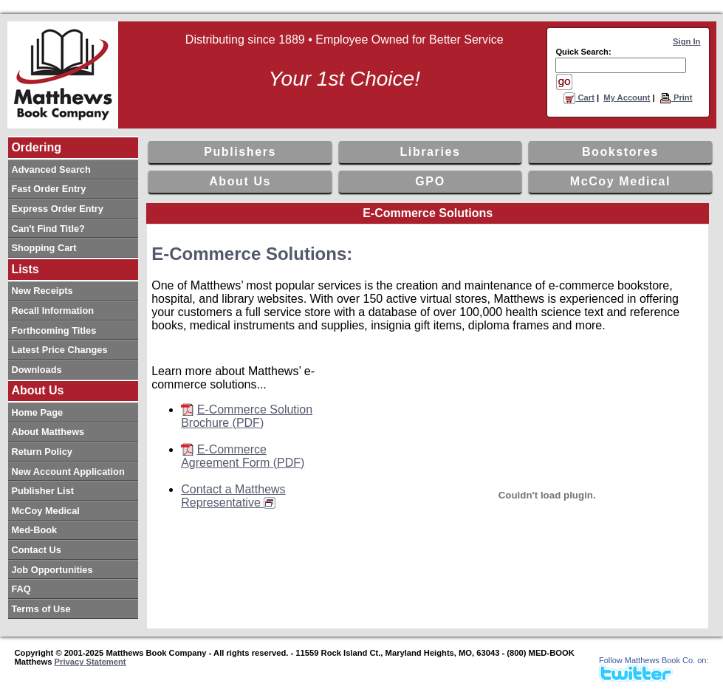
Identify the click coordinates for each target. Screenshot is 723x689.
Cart (578, 97)
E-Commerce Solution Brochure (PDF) (246, 416)
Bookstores (620, 151)
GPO (430, 181)
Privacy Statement (90, 661)
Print (676, 97)
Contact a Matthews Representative (233, 496)
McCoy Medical (620, 181)
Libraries (430, 151)
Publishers (240, 151)
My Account (626, 97)
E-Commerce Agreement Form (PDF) (242, 456)
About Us (240, 181)
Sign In (686, 41)
